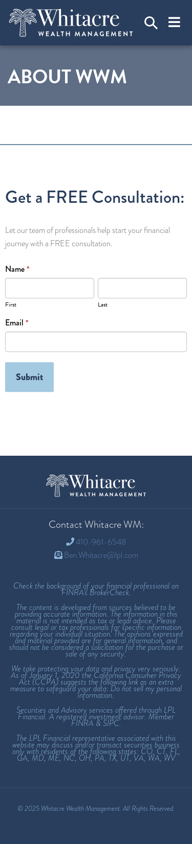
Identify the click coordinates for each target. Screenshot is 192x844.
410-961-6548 (101, 542)
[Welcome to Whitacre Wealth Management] (71, 22)
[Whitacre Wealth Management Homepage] (96, 485)
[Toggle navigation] (174, 22)
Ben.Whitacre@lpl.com (101, 555)
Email (17, 323)
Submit (29, 377)
